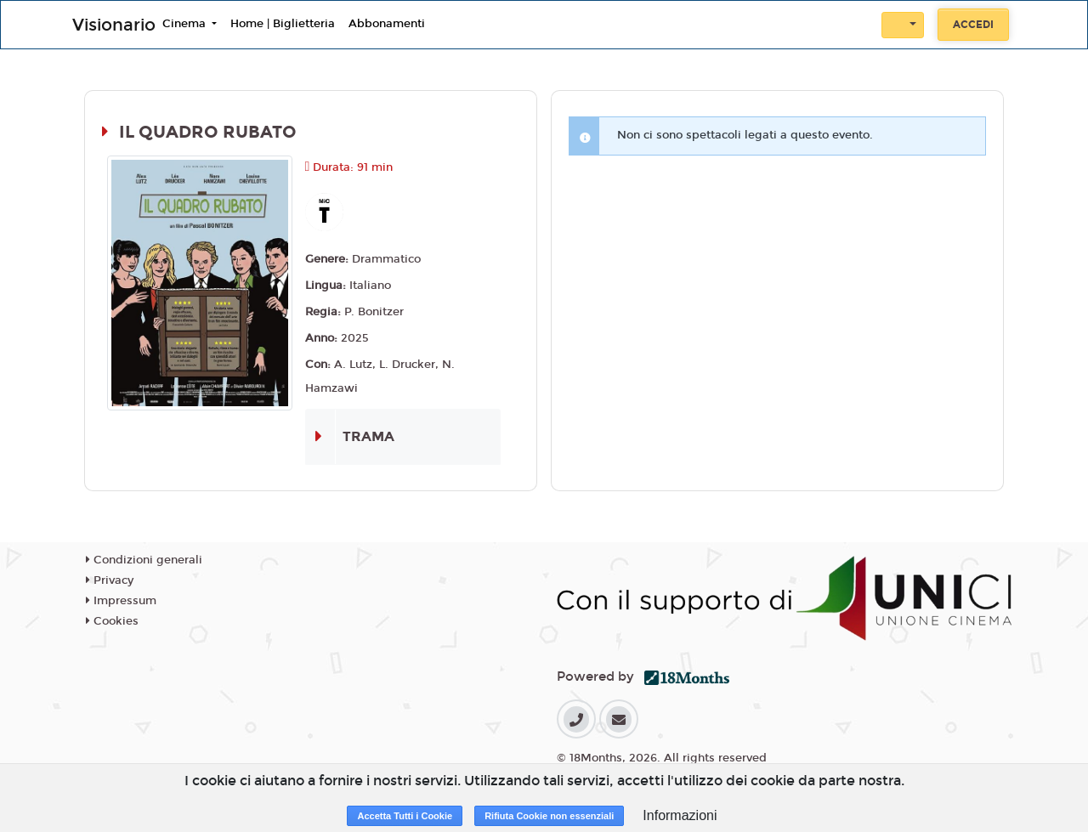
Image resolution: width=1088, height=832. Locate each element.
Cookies (112, 621)
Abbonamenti (386, 24)
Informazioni (680, 815)
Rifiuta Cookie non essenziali (549, 816)
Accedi (973, 25)
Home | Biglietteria (282, 24)
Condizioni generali (144, 560)
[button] (902, 25)
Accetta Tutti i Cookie (404, 816)
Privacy (109, 580)
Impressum (121, 601)
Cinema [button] (185, 24)
